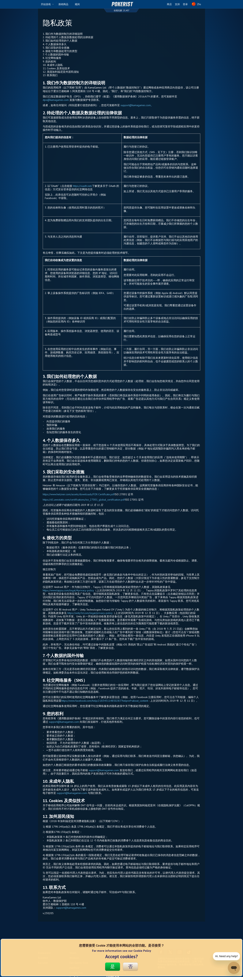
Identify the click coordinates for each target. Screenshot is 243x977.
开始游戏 (47, 4)
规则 (77, 4)
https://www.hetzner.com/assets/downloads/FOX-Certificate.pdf (78, 494)
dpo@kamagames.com (56, 100)
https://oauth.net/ (82, 186)
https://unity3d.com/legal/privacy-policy (90, 613)
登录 (185, 4)
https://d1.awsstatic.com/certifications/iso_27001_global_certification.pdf (84, 499)
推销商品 (63, 4)
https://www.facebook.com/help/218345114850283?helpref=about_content (104, 700)
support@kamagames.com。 (137, 105)
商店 (169, 4)
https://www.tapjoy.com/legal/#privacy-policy (68, 590)
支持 (177, 4)
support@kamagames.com (64, 721)
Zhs (196, 5)
